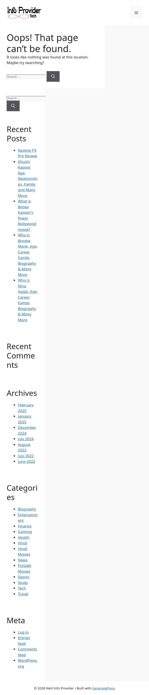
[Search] (53, 76)
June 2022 (26, 461)
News (23, 560)
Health (24, 537)
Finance (25, 526)
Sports (23, 576)
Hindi (22, 542)
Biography (27, 509)
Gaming (25, 531)
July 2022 (26, 455)
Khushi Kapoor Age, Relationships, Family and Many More (27, 178)
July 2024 (26, 438)
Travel (23, 593)
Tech (22, 588)
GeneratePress (103, 688)
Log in (23, 632)
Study (23, 582)
